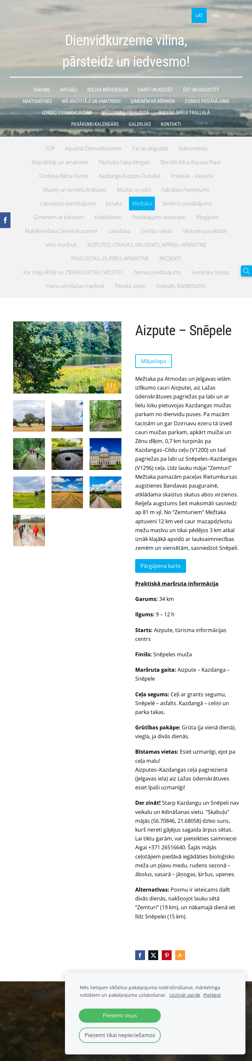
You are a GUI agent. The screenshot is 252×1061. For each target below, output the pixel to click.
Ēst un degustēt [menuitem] (150, 147)
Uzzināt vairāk (184, 995)
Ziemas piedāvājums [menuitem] (157, 271)
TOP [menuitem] (49, 147)
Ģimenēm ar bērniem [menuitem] (58, 216)
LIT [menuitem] (231, 14)
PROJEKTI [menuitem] (170, 257)
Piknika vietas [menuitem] (130, 285)
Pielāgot (212, 995)
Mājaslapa (153, 360)
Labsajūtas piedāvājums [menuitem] (67, 202)
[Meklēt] (246, 271)
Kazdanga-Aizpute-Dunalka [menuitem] (129, 175)
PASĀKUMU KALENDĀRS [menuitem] (95, 123)
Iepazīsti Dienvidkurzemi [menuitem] (93, 147)
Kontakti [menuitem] (171, 123)
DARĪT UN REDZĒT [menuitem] (155, 89)
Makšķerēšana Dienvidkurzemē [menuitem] (61, 230)
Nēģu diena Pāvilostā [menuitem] (125, 112)
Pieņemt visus (120, 1015)
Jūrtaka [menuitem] (114, 202)
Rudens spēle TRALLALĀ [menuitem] (184, 112)
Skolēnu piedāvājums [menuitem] (187, 202)
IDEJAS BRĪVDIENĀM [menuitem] (107, 89)
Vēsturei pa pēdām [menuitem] (205, 230)
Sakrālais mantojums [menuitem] (185, 188)
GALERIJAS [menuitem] (140, 123)
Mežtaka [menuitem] (142, 202)
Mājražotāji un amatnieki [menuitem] (60, 161)
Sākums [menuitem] (41, 89)
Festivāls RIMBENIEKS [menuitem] (181, 285)
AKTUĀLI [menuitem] (68, 89)
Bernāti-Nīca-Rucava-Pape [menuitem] (190, 161)
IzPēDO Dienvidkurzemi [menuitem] (67, 112)
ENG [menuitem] (215, 14)
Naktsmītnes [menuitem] (192, 147)
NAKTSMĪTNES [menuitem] (37, 100)
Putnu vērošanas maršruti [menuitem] (75, 285)
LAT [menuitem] (198, 14)
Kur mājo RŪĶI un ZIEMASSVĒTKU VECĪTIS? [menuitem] (73, 271)
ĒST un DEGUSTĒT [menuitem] (201, 89)
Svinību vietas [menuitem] (156, 230)
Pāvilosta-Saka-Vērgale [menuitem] (124, 161)
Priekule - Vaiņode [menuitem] (192, 175)
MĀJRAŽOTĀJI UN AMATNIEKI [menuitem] (91, 100)
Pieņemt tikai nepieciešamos (120, 1035)
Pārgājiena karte (160, 565)
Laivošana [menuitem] (119, 230)
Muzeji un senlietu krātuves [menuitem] (74, 188)
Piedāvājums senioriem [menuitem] (159, 216)
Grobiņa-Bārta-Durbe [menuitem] (63, 175)
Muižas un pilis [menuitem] (134, 188)
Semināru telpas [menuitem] (210, 271)
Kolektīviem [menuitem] (107, 216)
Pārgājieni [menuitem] (207, 216)
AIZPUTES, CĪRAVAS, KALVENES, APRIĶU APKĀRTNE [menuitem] (146, 243)
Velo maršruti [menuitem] (61, 243)
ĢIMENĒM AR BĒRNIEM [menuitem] (153, 100)
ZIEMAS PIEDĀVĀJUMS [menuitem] (207, 100)
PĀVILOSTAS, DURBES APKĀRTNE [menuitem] (110, 257)
